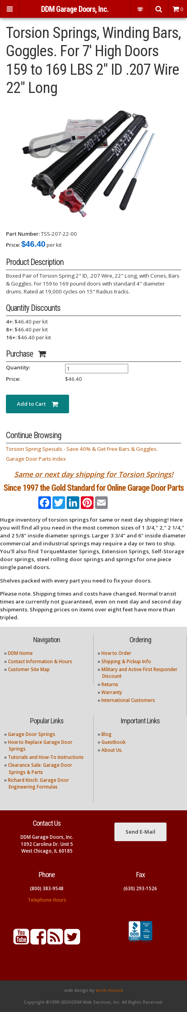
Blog (106, 734)
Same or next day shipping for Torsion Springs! (93, 474)
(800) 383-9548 (47, 888)
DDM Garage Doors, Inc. (74, 9)
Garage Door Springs (31, 734)
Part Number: (23, 233)
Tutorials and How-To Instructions (46, 757)
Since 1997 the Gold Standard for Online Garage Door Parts (94, 488)
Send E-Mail (140, 831)
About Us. (112, 750)
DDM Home (20, 653)
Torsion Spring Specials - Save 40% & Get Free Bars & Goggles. (82, 448)
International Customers (128, 700)
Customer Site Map (29, 669)
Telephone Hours (47, 900)
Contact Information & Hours (40, 661)
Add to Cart (37, 403)
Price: (13, 244)
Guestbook (113, 742)
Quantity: (18, 367)
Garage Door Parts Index (36, 458)
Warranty (111, 692)
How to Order (116, 653)
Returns (109, 684)
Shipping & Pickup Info (126, 661)
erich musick (109, 990)
